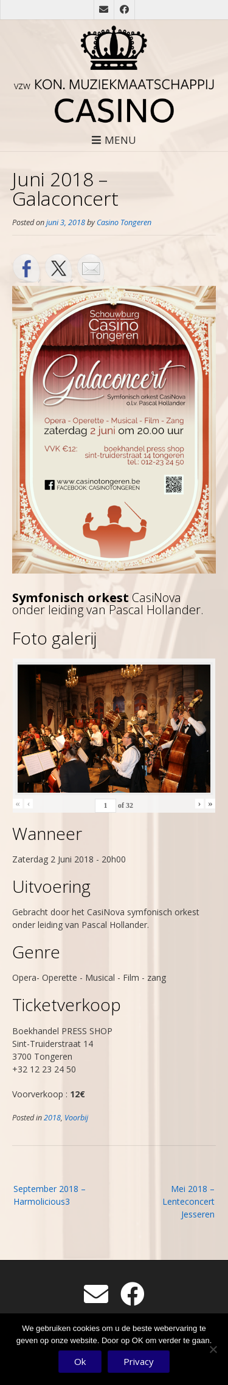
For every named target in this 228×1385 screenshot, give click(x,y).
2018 (52, 1117)
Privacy (138, 1361)
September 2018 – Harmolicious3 (49, 1195)
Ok (80, 1361)
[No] (213, 1349)
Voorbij (76, 1117)
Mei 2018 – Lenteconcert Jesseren (188, 1201)
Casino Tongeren (124, 222)
